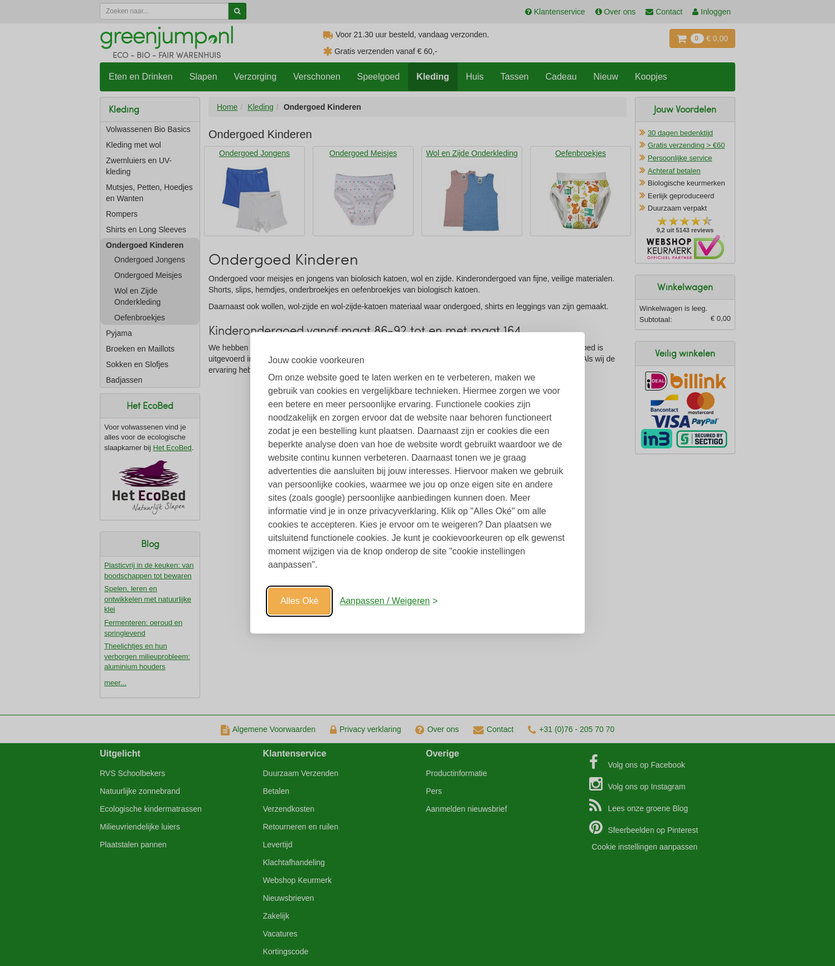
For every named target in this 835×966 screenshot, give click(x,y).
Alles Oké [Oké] (299, 601)
